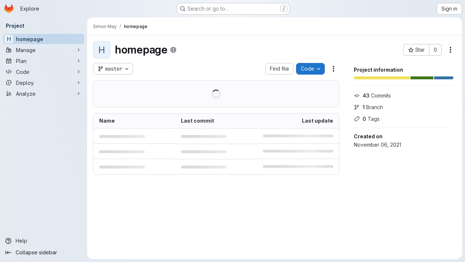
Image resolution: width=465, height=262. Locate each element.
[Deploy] (43, 83)
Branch (368, 107)
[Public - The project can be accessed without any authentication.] (173, 50)
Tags (367, 119)
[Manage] (43, 50)
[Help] (43, 241)
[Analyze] (43, 93)
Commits (372, 95)
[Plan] (43, 61)
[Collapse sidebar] (43, 252)
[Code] (43, 72)
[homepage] (43, 39)
